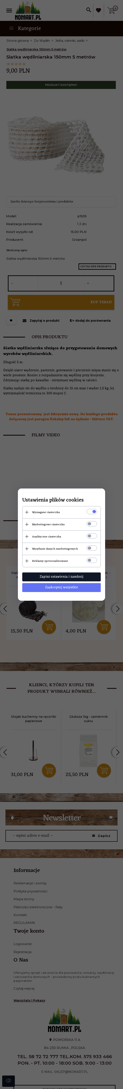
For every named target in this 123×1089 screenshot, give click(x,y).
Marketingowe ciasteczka (48, 524)
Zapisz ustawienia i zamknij (61, 577)
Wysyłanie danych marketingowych (55, 548)
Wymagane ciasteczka (46, 512)
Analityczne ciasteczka (46, 536)
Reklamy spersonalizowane (50, 561)
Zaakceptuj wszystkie (61, 587)
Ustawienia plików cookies (53, 500)
